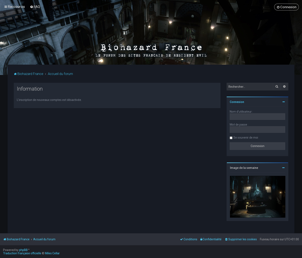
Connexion (237, 101)
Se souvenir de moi (245, 137)
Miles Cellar (52, 253)
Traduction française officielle (22, 253)
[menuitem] (35, 6)
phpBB (23, 250)
